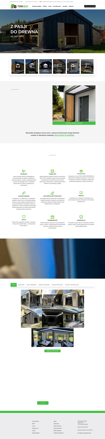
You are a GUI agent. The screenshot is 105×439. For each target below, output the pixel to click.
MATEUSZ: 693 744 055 (16, 1)
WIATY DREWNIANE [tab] (31, 284)
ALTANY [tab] (14, 284)
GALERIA (65, 6)
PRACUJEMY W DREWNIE (64, 135)
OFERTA (45, 6)
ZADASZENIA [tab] (21, 284)
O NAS (50, 6)
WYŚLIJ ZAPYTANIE (90, 6)
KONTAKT (71, 6)
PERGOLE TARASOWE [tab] (44, 284)
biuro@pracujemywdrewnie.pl (47, 1)
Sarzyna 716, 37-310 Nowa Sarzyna (64, 1)
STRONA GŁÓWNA (36, 6)
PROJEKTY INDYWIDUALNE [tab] (72, 284)
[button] (86, 119)
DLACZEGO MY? (57, 6)
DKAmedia (92, 438)
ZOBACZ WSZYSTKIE (52, 331)
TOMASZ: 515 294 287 (31, 1)
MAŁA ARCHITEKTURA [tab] (57, 284)
